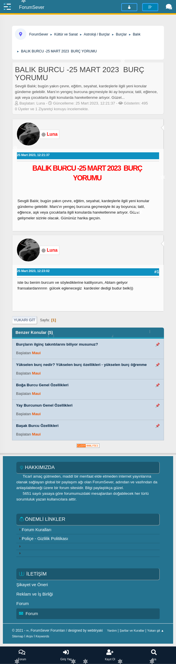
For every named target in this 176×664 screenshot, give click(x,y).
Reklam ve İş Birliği (34, 594)
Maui (36, 353)
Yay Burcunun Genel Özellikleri (44, 405)
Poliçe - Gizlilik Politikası (45, 538)
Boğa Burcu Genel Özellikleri (42, 385)
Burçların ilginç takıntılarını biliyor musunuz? (57, 344)
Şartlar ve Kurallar (132, 630)
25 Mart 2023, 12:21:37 (33, 155)
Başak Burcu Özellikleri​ (37, 425)
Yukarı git (24, 320)
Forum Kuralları (36, 529)
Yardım (112, 630)
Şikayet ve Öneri (32, 584)
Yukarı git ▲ (155, 630)
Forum (22, 603)
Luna (52, 134)
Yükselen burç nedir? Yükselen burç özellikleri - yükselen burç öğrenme (81, 364)
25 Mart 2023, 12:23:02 (33, 271)
